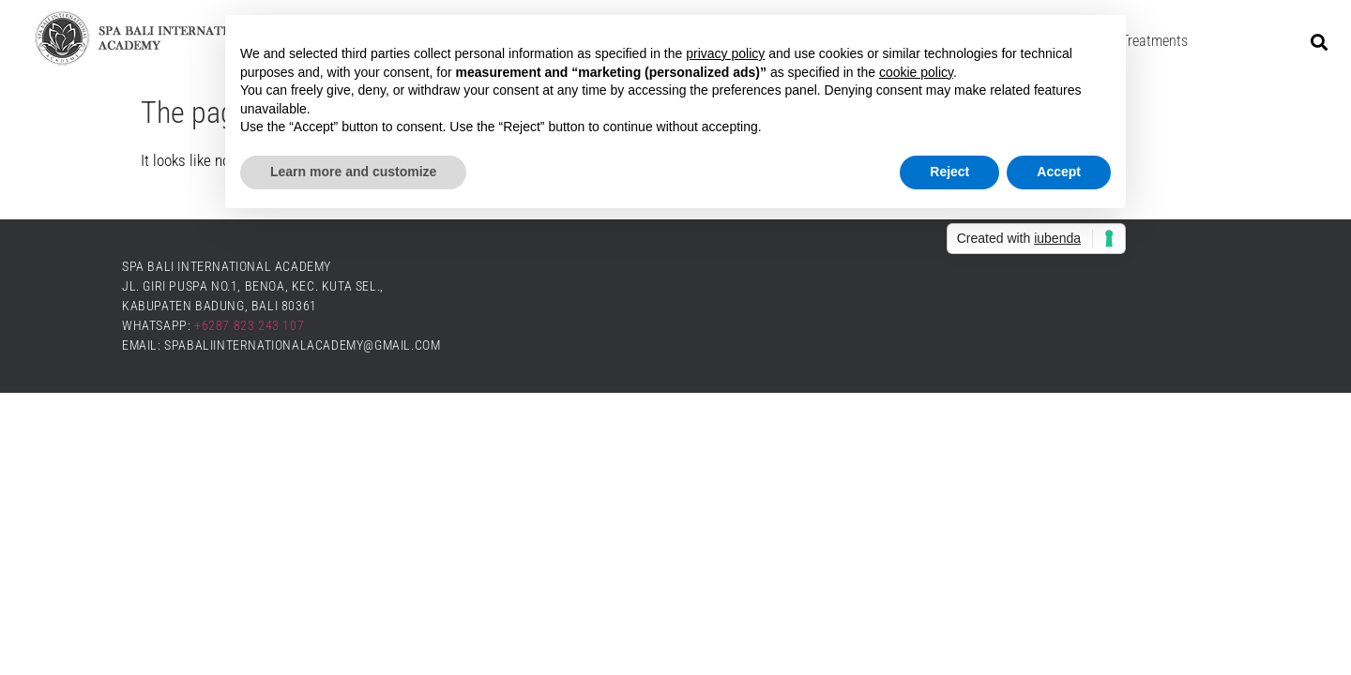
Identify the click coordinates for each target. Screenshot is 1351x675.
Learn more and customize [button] (353, 171)
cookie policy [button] (916, 72)
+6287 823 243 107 (249, 325)
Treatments (1154, 41)
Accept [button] (1059, 171)
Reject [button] (949, 171)
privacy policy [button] (725, 53)
